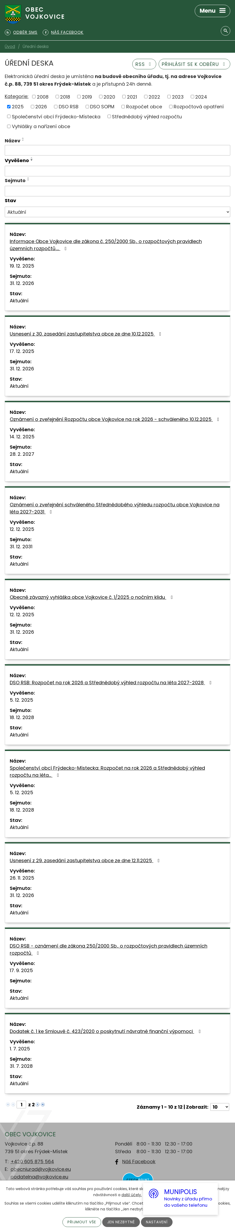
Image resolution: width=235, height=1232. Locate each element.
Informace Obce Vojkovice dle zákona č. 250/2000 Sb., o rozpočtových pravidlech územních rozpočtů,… (106, 245)
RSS (144, 64)
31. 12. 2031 (21, 546)
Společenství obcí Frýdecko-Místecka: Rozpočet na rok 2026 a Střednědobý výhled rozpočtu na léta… (107, 771)
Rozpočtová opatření (199, 106)
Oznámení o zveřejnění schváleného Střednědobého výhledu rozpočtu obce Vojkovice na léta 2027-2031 (114, 508)
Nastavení (157, 1222)
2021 (132, 96)
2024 (201, 96)
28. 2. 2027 (22, 454)
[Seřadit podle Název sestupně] (23, 140)
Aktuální (19, 300)
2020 (109, 96)
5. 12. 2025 (21, 700)
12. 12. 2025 (22, 529)
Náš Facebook (138, 1161)
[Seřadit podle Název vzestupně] (23, 138)
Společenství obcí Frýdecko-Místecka (56, 116)
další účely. (131, 1194)
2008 (42, 96)
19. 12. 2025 (22, 266)
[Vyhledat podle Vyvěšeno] (117, 171)
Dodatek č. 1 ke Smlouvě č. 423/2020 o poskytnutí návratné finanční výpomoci (106, 1031)
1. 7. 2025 (20, 1048)
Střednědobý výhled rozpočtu (147, 116)
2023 (178, 96)
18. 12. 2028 (22, 717)
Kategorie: (16, 96)
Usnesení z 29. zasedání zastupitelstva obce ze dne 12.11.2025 (86, 860)
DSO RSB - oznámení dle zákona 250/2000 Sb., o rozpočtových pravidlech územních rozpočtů (108, 949)
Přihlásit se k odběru (194, 64)
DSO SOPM (102, 106)
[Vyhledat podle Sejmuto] (117, 191)
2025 (18, 106)
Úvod (10, 46)
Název (12, 140)
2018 (65, 96)
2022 (154, 96)
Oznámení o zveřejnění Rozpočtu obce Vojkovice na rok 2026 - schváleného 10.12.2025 (115, 419)
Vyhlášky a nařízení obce (41, 126)
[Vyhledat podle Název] (117, 150)
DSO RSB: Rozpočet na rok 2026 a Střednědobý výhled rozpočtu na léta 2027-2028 (111, 682)
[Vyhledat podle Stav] (117, 212)
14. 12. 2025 (22, 436)
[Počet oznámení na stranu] (219, 1107)
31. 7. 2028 (21, 1066)
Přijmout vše (81, 1222)
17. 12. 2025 (22, 351)
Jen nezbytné (121, 1222)
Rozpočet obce (144, 106)
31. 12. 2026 (22, 283)
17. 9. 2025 (21, 970)
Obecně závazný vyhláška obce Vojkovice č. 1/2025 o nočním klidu (92, 597)
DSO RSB (69, 106)
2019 (87, 96)
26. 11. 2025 (22, 878)
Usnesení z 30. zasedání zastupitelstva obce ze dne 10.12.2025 (86, 334)
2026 (41, 106)
